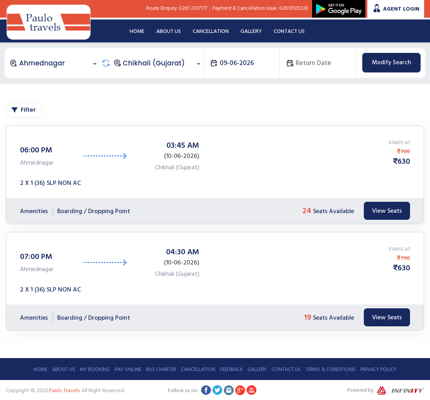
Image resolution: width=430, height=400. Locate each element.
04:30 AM (182, 252)
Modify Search (391, 62)
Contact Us (289, 31)
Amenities (34, 211)
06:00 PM (36, 150)
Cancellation (211, 31)
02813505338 (293, 8)
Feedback (231, 369)
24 (306, 211)
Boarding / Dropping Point (93, 211)
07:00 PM (36, 256)
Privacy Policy (378, 369)
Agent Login (401, 8)
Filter (24, 110)
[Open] (94, 63)
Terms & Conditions (330, 369)
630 (403, 161)
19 (307, 317)
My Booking (95, 369)
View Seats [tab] (387, 210)
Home (137, 31)
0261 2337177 (193, 8)
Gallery (251, 31)
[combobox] (54, 63)
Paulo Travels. (64, 390)
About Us (168, 31)
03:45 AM (182, 145)
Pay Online (128, 369)
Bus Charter (161, 369)
